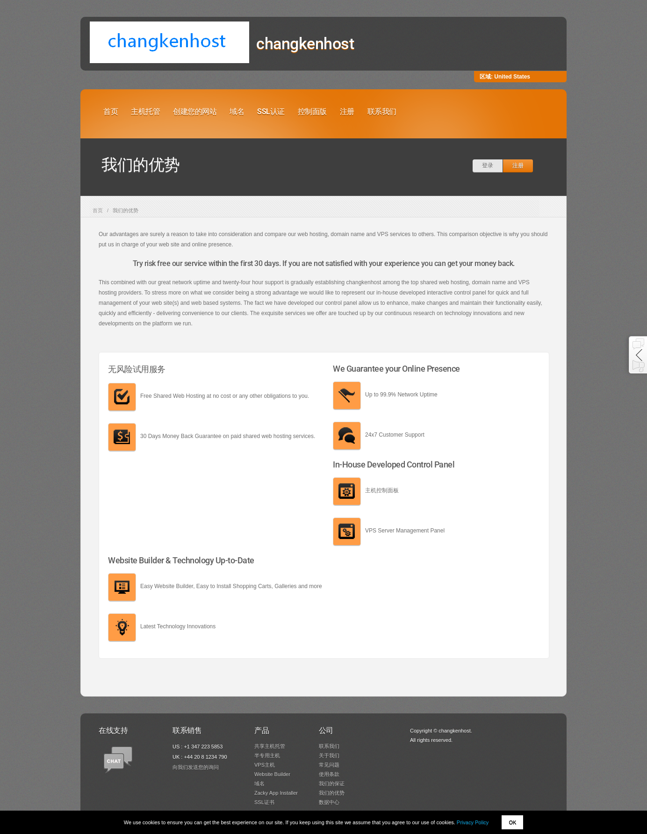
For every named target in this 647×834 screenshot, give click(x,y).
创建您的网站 (194, 111)
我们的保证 (332, 783)
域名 (237, 111)
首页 (110, 111)
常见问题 (329, 765)
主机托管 (145, 111)
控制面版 (312, 111)
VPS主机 (264, 765)
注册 (347, 111)
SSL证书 (264, 802)
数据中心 (329, 802)
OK (512, 822)
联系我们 (381, 111)
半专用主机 (267, 755)
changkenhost (305, 43)
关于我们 (329, 755)
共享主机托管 (269, 746)
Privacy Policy (473, 822)
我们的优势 (332, 793)
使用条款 (329, 774)
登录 (487, 165)
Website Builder (272, 774)
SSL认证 (271, 111)
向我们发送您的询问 (196, 767)
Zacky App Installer (276, 793)
